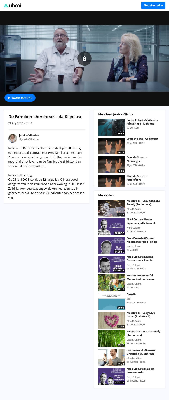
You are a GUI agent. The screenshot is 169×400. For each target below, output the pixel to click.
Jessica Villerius (29, 135)
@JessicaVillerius (29, 139)
